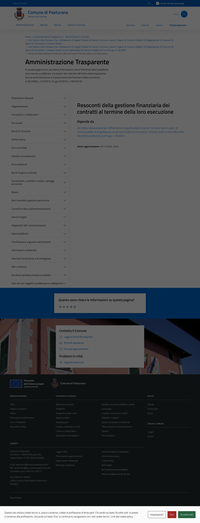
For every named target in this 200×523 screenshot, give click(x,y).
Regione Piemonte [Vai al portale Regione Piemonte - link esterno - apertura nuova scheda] (19, 3)
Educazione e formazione (67, 435)
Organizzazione (20, 106)
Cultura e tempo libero (66, 431)
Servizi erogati (19, 217)
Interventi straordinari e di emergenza (31, 258)
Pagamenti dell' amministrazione (29, 225)
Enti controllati (19, 148)
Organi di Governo (18, 408)
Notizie (151, 404)
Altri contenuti (19, 267)
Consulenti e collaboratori (25, 114)
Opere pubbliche (20, 233)
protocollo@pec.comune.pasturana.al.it (33, 468)
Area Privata (15, 497)
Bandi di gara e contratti (24, 173)
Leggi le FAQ (61, 451)
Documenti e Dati (18, 426)
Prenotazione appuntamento (69, 456)
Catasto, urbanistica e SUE (68, 426)
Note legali (107, 465)
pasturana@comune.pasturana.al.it (32, 464)
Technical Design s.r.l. (28, 515)
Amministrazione (25, 25)
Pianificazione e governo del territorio (31, 242)
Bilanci (15, 192)
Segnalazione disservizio (67, 460)
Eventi (150, 436)
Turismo (159, 25)
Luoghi (151, 432)
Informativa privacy (110, 456)
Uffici (12, 404)
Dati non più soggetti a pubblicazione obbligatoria (37, 283)
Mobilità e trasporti (110, 417)
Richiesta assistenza (65, 465)
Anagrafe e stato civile (66, 413)
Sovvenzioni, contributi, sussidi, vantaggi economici (33, 182)
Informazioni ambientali (24, 250)
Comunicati (153, 408)
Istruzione (130, 25)
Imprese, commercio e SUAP (115, 413)
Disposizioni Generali (22, 98)
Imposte (145, 25)
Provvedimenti (19, 164)
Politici (13, 413)
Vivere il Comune (76, 25)
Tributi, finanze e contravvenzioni (117, 426)
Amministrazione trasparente (115, 451)
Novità (43, 25)
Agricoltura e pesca (64, 404)
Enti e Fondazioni (18, 422)
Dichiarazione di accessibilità (115, 469)
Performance (18, 139)
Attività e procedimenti (23, 156)
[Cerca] (184, 14)
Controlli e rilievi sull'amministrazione (31, 209)
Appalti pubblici (63, 417)
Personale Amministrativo (22, 417)
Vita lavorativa (108, 435)
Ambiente (60, 408)
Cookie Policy (108, 460)
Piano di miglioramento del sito (116, 474)
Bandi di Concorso (21, 131)
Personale (17, 123)
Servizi (57, 25)
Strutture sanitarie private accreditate (31, 275)
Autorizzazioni (62, 422)
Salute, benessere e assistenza (116, 422)
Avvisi (150, 413)
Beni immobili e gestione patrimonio (30, 200)
